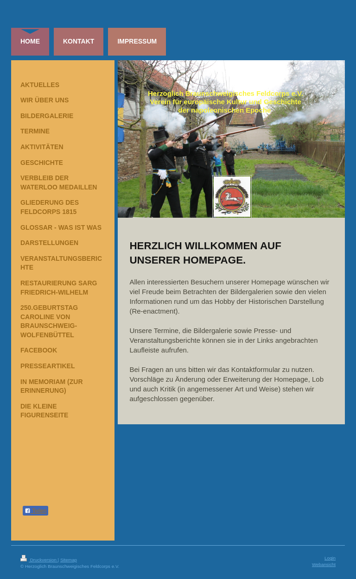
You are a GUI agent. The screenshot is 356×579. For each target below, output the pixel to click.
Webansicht (324, 564)
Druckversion (39, 559)
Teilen (35, 511)
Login (330, 557)
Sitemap (68, 559)
